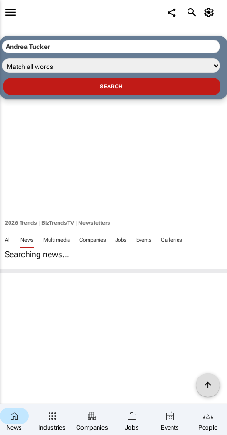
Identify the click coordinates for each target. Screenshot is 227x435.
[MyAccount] (210, 12)
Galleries (171, 240)
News (27, 240)
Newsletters (94, 223)
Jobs (121, 240)
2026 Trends (21, 223)
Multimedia (56, 240)
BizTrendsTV (57, 223)
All (8, 240)
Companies (92, 240)
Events (143, 240)
